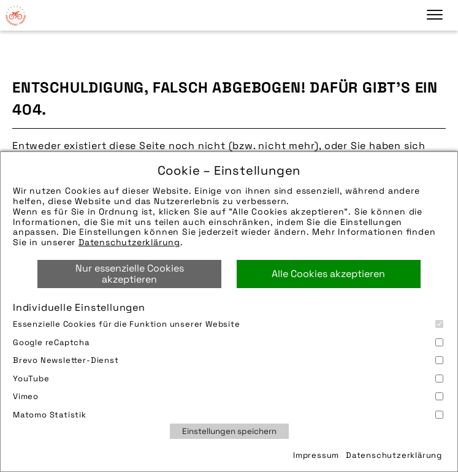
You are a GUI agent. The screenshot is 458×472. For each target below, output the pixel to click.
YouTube (228, 378)
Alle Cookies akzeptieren (328, 273)
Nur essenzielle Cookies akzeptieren (129, 274)
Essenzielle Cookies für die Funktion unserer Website (228, 324)
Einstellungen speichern (229, 431)
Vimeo (228, 396)
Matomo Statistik (228, 414)
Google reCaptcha (228, 342)
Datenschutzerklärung (129, 242)
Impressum (316, 455)
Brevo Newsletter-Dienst (228, 360)
